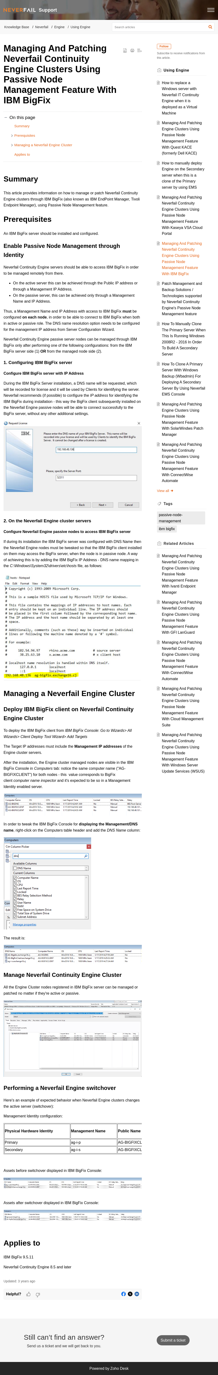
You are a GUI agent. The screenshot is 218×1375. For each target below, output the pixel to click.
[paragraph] (73, 721)
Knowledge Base (16, 27)
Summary (22, 126)
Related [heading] (179, 544)
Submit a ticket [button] (173, 1340)
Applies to (22, 154)
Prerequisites (24, 135)
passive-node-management (171, 518)
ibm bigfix (167, 529)
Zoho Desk (119, 1368)
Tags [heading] (168, 504)
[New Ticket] (173, 1340)
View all (165, 491)
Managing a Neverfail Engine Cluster (43, 145)
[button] (210, 10)
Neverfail (41, 27)
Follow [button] (164, 46)
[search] (163, 27)
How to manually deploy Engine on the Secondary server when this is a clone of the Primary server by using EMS (183, 175)
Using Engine (80, 27)
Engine (59, 27)
